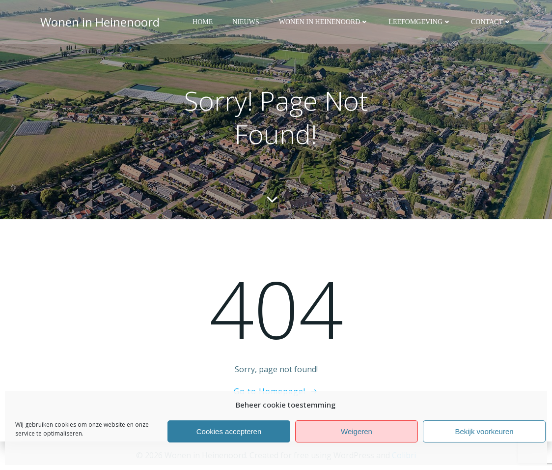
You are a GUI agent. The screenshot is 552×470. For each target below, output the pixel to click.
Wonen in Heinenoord (324, 22)
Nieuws (245, 22)
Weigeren (356, 431)
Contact (491, 22)
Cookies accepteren (229, 431)
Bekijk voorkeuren (484, 431)
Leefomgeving (419, 22)
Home (203, 22)
